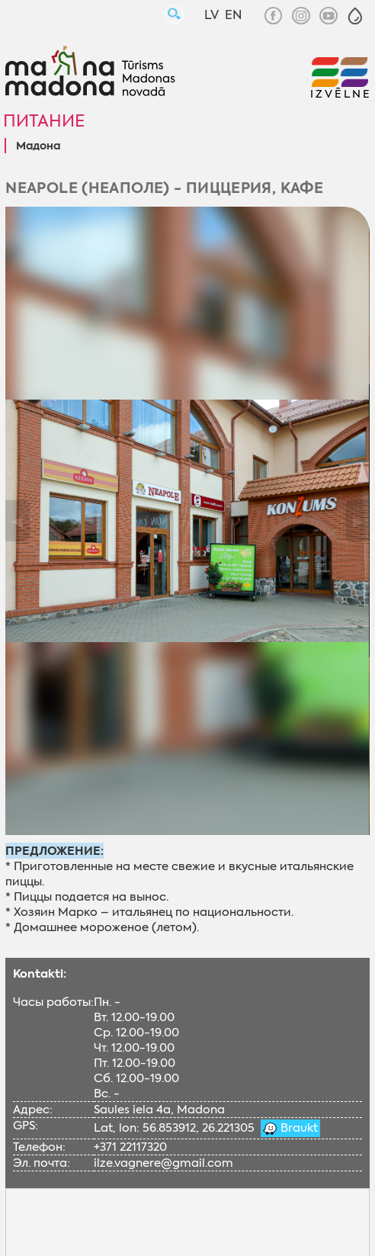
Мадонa (38, 146)
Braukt (297, 1128)
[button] (355, 16)
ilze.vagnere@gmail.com (163, 1163)
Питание (44, 121)
